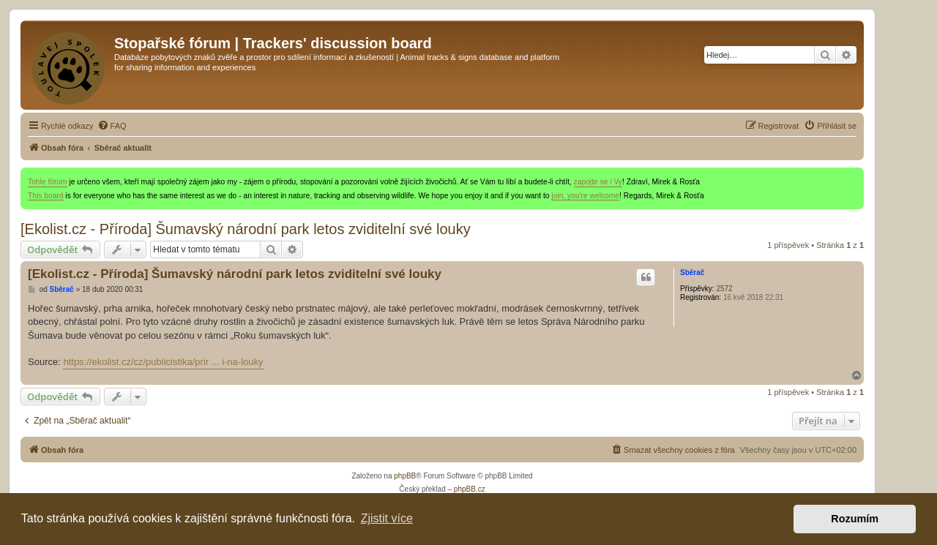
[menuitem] (112, 126)
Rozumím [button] (854, 519)
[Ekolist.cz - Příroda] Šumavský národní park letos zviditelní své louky (245, 229)
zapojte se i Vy (598, 182)
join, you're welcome (585, 196)
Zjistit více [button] (387, 518)
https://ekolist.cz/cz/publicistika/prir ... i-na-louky (163, 361)
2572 (724, 289)
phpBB (405, 476)
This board (46, 196)
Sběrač (692, 272)
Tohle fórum (47, 182)
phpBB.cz (469, 489)
